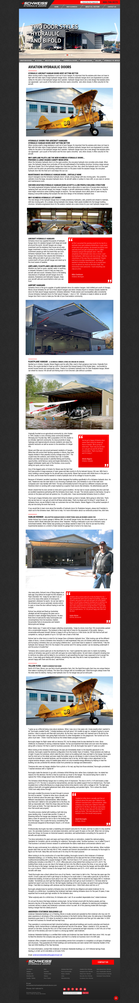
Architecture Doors (52, 61)
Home (56, 7)
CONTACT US (103, 962)
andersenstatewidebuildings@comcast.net (47, 955)
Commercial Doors (70, 61)
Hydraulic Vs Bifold (112, 61)
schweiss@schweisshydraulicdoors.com (41, 985)
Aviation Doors (26, 61)
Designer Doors (86, 61)
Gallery (98, 61)
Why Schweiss (72, 7)
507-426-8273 (37, 988)
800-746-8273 (110, 2)
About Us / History (92, 7)
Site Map (117, 1001)
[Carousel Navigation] (69, 38)
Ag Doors (38, 61)
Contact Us (112, 7)
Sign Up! (85, 993)
